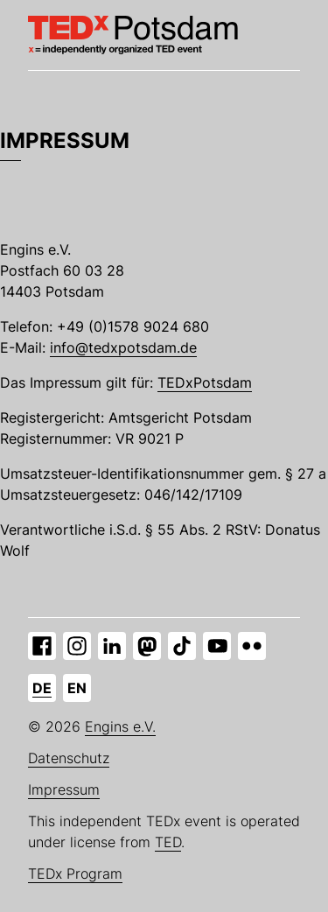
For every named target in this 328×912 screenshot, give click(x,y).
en (77, 688)
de (42, 688)
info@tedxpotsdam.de (123, 347)
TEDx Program (75, 873)
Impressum (64, 789)
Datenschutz (68, 758)
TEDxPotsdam (204, 382)
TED (168, 842)
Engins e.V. (120, 726)
